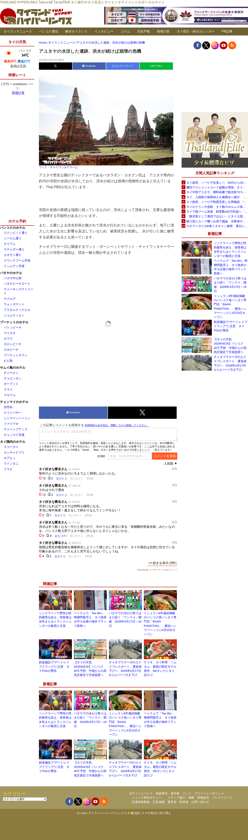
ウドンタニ (11, 463)
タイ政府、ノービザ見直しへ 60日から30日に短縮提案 (217, 182)
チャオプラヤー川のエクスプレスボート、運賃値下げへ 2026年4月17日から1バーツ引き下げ (230, 363)
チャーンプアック (15, 429)
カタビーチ (11, 349)
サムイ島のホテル (12, 367)
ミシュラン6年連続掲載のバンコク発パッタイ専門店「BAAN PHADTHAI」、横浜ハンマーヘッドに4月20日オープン (230, 306)
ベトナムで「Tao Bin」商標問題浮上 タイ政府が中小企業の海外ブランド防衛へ (230, 267)
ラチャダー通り (14, 249)
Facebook (88, 66)
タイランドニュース (18, 31)
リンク (186, 793)
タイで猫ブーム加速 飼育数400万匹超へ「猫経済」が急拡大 (217, 211)
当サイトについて (141, 793)
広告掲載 (159, 802)
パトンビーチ (13, 327)
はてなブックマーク (122, 66)
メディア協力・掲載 (181, 797)
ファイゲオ (11, 423)
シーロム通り (13, 238)
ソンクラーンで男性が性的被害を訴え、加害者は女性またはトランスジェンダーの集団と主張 (230, 249)
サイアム (10, 243)
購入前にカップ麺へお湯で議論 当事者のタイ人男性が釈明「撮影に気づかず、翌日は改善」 (217, 221)
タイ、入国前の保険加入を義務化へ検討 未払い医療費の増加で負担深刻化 (217, 197)
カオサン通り (13, 255)
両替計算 (163, 31)
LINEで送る (156, 66)
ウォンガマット (14, 304)
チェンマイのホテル (14, 402)
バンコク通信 (48, 31)
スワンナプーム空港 (17, 260)
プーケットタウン (15, 355)
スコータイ (11, 447)
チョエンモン (13, 378)
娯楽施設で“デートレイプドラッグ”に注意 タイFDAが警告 (54, 666)
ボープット (11, 384)
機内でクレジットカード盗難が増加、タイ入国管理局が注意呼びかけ (217, 187)
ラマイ (8, 389)
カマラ (8, 338)
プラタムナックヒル (17, 309)
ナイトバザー (13, 412)
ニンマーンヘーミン (17, 418)
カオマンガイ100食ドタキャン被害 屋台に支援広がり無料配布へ (217, 226)
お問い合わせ (200, 802)
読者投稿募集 (141, 802)
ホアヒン (10, 458)
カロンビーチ (13, 344)
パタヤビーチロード (17, 283)
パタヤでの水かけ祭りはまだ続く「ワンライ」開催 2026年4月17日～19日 (230, 285)
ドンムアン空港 (14, 266)
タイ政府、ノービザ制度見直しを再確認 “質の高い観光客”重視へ (217, 201)
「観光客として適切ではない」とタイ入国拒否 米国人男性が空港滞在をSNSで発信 (217, 216)
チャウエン (11, 372)
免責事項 (162, 793)
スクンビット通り (15, 232)
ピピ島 (8, 360)
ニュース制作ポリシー (147, 797)
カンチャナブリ (14, 452)
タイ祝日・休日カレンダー (196, 31)
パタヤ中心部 (13, 278)
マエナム (10, 395)
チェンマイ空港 (14, 434)
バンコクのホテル (12, 227)
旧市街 (8, 407)
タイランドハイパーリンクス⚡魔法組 (113, 813)
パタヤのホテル (11, 273)
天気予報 (143, 31)
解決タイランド (76, 31)
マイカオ (10, 333)
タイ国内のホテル (12, 441)
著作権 (175, 793)
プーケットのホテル (14, 322)
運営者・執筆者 (178, 802)
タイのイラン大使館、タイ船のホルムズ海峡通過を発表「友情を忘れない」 (217, 206)
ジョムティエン (14, 315)
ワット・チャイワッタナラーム (58, 167)
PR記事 (227, 31)
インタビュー (103, 31)
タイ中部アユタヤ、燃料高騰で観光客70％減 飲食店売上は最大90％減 (217, 192)
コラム (125, 31)
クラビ (8, 469)
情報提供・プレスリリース (215, 797)
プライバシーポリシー (209, 793)
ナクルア (10, 298)
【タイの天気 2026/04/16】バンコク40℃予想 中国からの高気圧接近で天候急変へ (230, 346)
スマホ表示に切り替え (156, 813)
